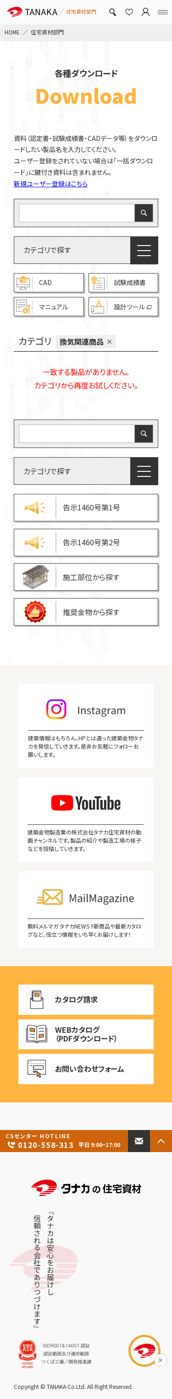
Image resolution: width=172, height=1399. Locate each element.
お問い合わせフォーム (71, 1069)
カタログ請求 (69, 999)
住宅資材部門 (47, 32)
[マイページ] (145, 12)
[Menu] (163, 12)
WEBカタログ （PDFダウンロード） (68, 1034)
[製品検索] (112, 12)
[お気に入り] (129, 12)
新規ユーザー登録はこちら (51, 183)
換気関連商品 (82, 341)
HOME (12, 32)
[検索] (144, 213)
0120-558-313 (64, 1141)
